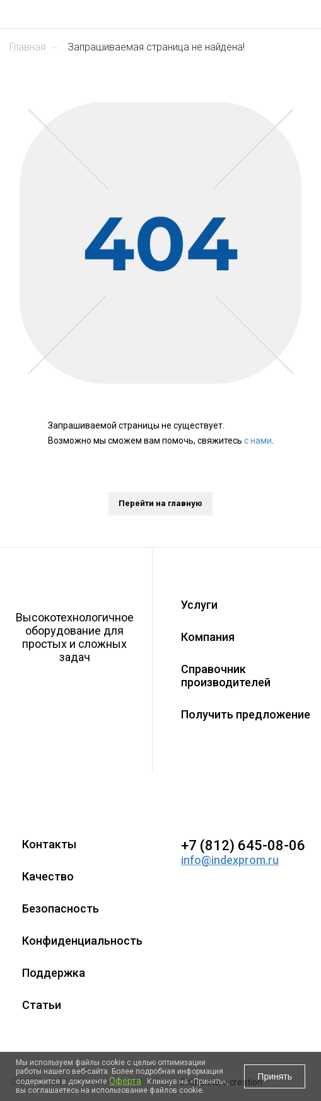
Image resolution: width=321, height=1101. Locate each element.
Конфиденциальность (82, 940)
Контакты (49, 844)
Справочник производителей (226, 675)
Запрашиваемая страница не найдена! (156, 47)
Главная (27, 47)
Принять (274, 1076)
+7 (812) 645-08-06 (243, 845)
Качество (48, 876)
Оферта (125, 1081)
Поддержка (53, 972)
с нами (258, 440)
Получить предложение (245, 714)
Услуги (199, 604)
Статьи (41, 1005)
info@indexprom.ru (230, 860)
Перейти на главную (160, 503)
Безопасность (60, 908)
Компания (208, 636)
